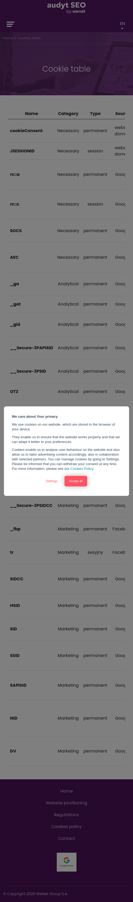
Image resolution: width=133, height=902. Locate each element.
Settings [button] (51, 481)
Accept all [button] (76, 481)
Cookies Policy (81, 469)
